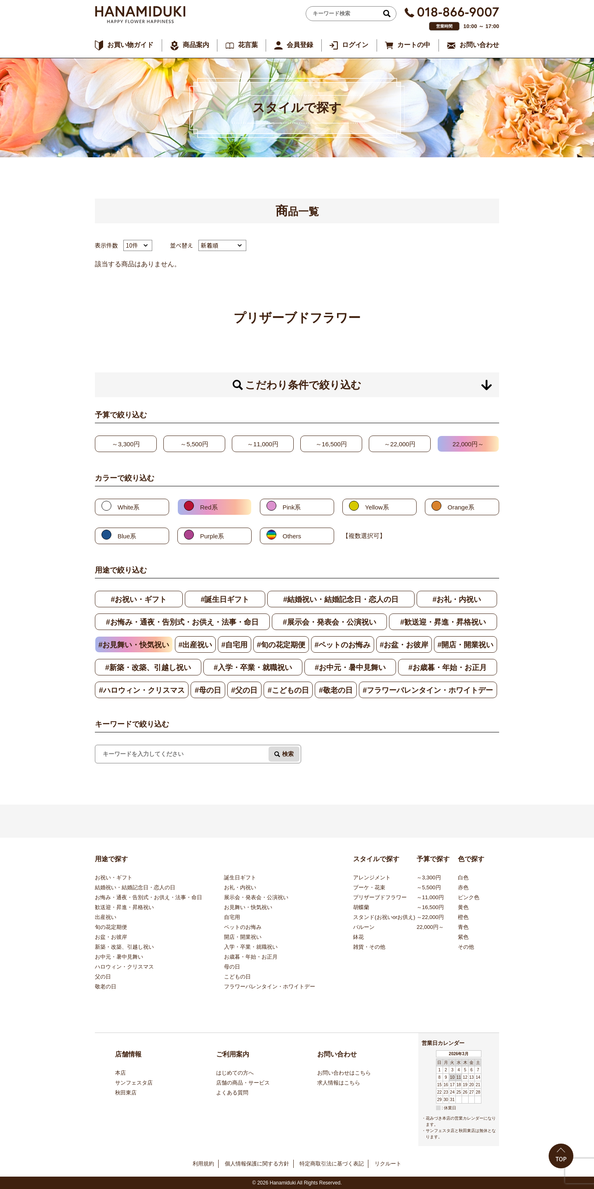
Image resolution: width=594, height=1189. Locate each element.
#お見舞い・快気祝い (133, 645)
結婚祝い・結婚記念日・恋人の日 (135, 887)
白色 (463, 877)
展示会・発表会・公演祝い (256, 897)
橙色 (463, 917)
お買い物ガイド (130, 44)
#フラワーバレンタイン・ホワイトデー (428, 690)
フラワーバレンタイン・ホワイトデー (269, 986)
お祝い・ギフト (113, 877)
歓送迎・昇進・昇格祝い (124, 907)
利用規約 (203, 1164)
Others (292, 536)
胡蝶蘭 (361, 907)
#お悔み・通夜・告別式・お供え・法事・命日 (182, 622)
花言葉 (248, 44)
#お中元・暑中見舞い (350, 667)
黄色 (463, 907)
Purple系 (212, 536)
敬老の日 (105, 986)
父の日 (103, 976)
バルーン (364, 927)
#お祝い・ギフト (139, 599)
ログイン (355, 44)
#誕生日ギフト (224, 599)
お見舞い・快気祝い (248, 907)
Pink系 (292, 507)
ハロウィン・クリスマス (124, 967)
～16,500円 (331, 444)
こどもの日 (237, 976)
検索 (288, 754)
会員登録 (300, 44)
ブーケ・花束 (369, 887)
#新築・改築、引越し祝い (148, 667)
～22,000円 (399, 444)
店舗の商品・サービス (243, 1083)
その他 (466, 947)
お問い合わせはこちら (344, 1073)
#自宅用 (234, 645)
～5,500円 (194, 444)
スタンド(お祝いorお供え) (384, 917)
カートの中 (413, 44)
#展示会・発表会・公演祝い (329, 622)
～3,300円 (126, 444)
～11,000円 (262, 444)
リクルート (388, 1164)
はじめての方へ (235, 1073)
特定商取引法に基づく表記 (331, 1164)
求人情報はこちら (338, 1083)
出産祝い (105, 917)
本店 (120, 1073)
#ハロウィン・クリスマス (142, 690)
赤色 (463, 887)
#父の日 (244, 690)
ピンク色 (468, 897)
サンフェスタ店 (134, 1083)
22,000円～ (468, 444)
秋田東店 (126, 1093)
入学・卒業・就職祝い (251, 947)
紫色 (463, 937)
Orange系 (461, 507)
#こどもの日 (288, 690)
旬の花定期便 (111, 927)
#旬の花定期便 (281, 645)
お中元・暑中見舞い (119, 957)
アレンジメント (372, 877)
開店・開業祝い (243, 937)
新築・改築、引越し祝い (124, 947)
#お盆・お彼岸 (404, 645)
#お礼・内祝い (456, 599)
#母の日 (208, 690)
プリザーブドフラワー (380, 897)
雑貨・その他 (369, 947)
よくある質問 (232, 1093)
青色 (463, 927)
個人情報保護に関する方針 (257, 1164)
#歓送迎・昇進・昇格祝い (443, 622)
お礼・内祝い (240, 887)
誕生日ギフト (240, 877)
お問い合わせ (479, 44)
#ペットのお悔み (342, 645)
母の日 (232, 967)
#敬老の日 (336, 690)
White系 (128, 507)
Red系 (209, 507)
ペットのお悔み (243, 927)
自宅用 (232, 917)
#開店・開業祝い (465, 645)
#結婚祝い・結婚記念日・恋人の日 (340, 599)
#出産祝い (195, 645)
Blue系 (127, 536)
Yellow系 (377, 507)
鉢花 (358, 937)
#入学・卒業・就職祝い (253, 667)
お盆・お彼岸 (111, 937)
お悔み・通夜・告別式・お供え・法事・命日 (148, 897)
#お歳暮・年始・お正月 (447, 667)
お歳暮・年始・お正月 (251, 957)
